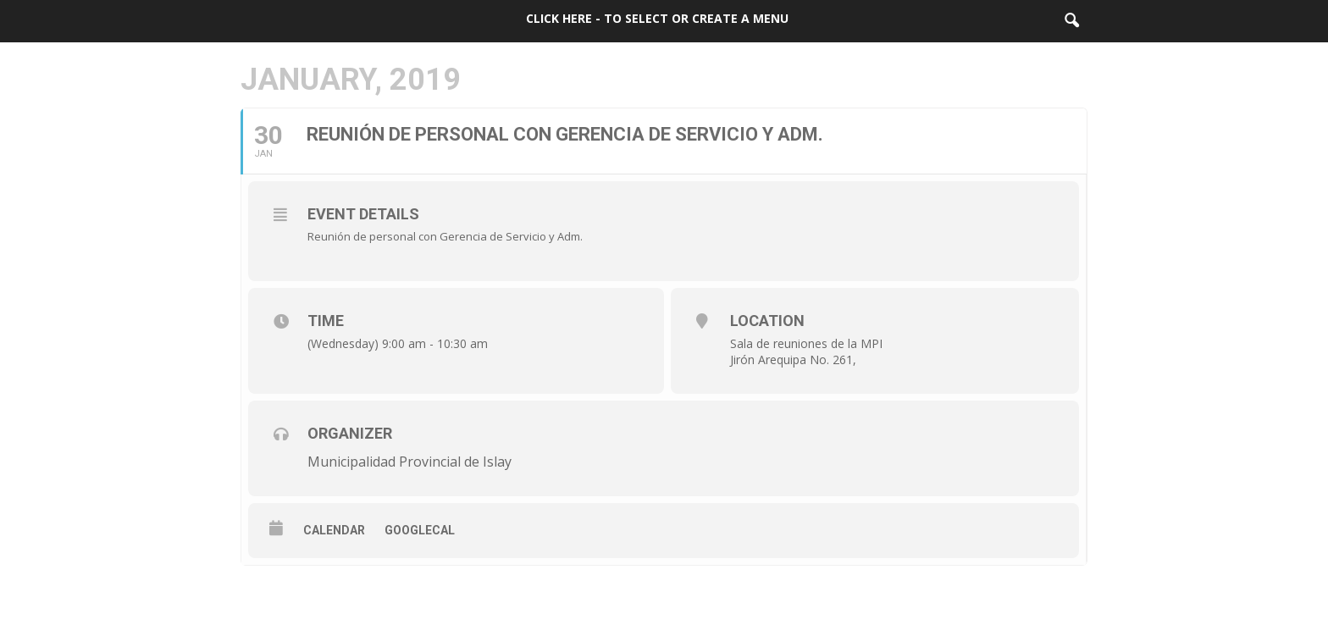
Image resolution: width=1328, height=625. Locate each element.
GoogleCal (420, 530)
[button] (1071, 21)
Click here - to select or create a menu (657, 18)
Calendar (334, 530)
